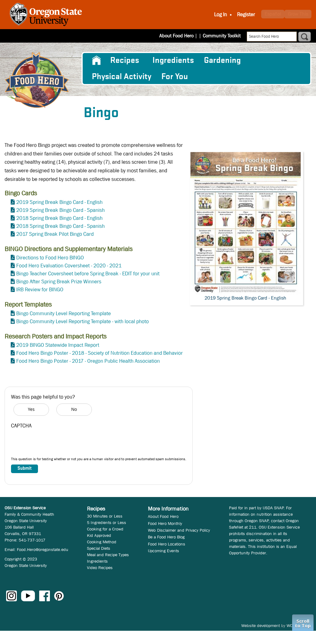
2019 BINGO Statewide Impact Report (57, 345)
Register (246, 14)
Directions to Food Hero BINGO (50, 257)
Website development (260, 625)
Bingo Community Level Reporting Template (63, 313)
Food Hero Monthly (165, 523)
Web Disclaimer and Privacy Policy (179, 530)
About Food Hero (180, 36)
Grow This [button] (298, 14)
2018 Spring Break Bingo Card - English (59, 218)
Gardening (222, 60)
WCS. (291, 625)
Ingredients (173, 60)
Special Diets (98, 548)
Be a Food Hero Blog (166, 537)
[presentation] (57, 444)
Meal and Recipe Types (108, 554)
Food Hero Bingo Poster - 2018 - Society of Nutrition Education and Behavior (99, 353)
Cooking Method (101, 542)
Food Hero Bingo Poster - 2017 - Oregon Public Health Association (88, 361)
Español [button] (273, 14)
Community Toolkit (222, 36)
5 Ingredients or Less (106, 522)
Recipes (124, 60)
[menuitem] (96, 60)
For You (174, 76)
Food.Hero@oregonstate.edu (42, 549)
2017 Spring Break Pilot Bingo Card (55, 234)
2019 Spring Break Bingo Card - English (59, 202)
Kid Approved (99, 535)
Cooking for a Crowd (105, 529)
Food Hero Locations (166, 544)
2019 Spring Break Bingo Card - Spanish (60, 210)
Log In (220, 14)
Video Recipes (100, 567)
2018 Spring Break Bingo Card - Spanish (60, 226)
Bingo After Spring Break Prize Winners (58, 281)
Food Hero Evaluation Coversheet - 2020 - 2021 (69, 265)
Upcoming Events (163, 550)
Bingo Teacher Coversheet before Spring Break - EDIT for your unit (88, 273)
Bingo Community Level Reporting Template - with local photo (82, 321)
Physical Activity (121, 76)
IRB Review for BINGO (39, 289)
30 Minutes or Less (104, 516)
